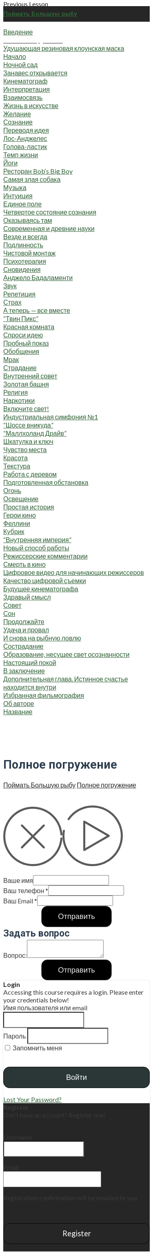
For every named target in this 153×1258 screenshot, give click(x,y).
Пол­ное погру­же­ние (106, 785)
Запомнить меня (33, 1048)
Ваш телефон (25, 890)
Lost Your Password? (32, 1099)
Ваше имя (18, 880)
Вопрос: (15, 955)
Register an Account (31, 1123)
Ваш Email (20, 901)
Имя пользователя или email (45, 1007)
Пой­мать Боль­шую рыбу (39, 785)
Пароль (14, 1036)
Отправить (76, 916)
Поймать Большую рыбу (40, 14)
